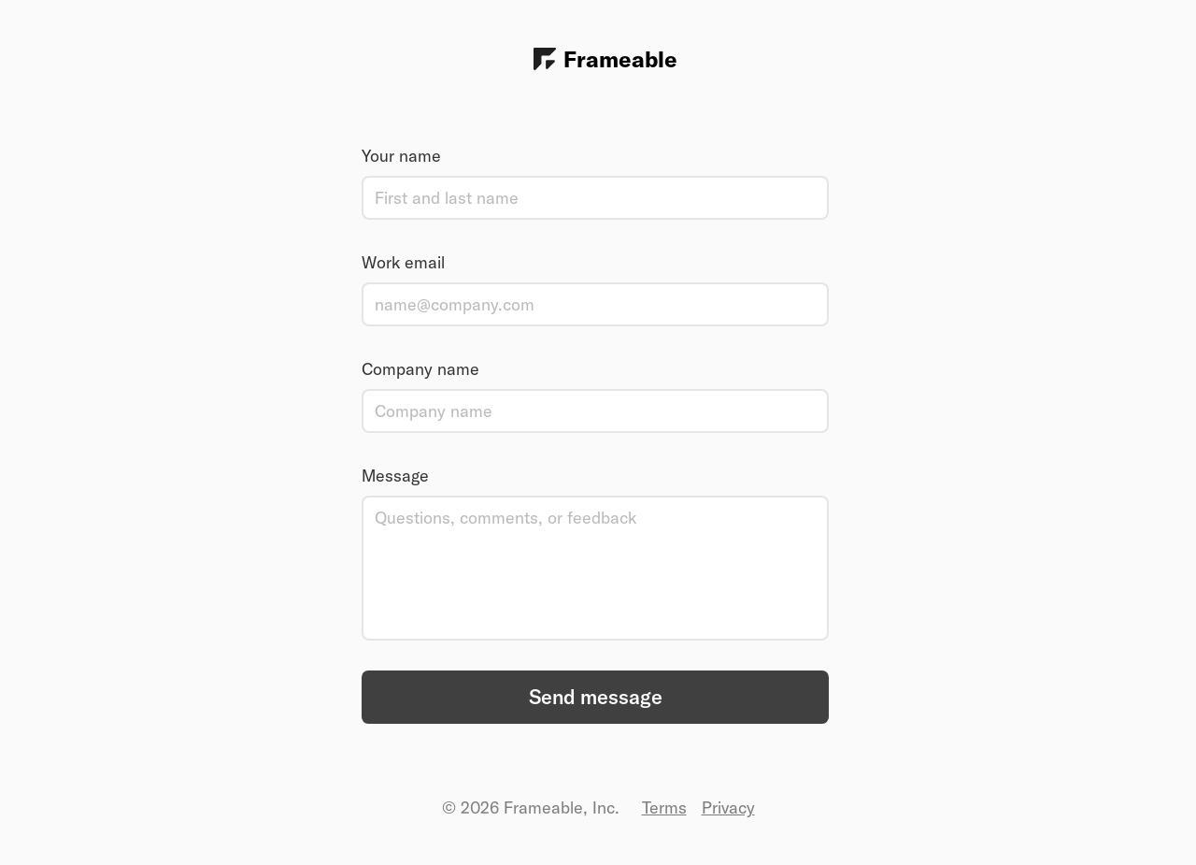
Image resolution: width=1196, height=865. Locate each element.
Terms (664, 807)
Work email (403, 262)
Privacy (728, 807)
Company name (420, 369)
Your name (401, 155)
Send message (595, 697)
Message (395, 475)
